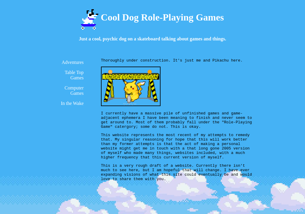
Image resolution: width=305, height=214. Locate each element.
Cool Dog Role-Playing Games (152, 17)
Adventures (73, 62)
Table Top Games (74, 75)
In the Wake (72, 103)
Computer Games (74, 90)
